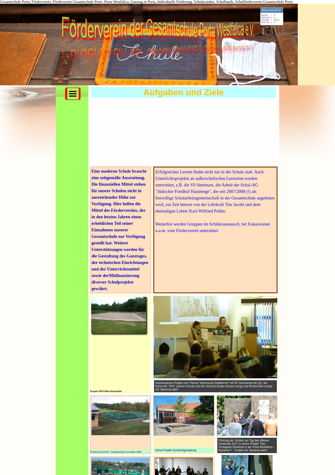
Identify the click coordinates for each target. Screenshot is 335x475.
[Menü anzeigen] (73, 93)
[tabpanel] (120, 230)
